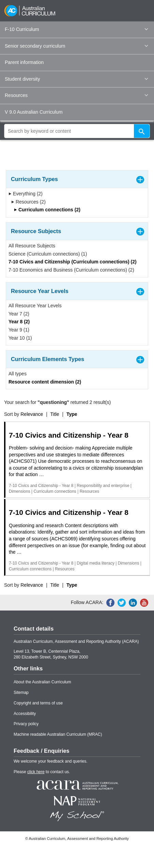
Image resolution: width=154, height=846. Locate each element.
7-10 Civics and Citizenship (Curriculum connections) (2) (73, 261)
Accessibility (25, 713)
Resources (76, 95)
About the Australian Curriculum (42, 682)
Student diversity (76, 79)
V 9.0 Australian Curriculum (34, 112)
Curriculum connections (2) (47, 209)
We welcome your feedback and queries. (51, 761)
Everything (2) (26, 193)
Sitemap (21, 692)
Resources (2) (28, 202)
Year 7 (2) (19, 313)
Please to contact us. (42, 771)
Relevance (31, 414)
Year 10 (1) (20, 338)
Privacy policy (26, 723)
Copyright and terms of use (38, 703)
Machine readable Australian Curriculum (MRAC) (58, 734)
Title (54, 414)
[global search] (77, 131)
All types (18, 373)
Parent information (24, 62)
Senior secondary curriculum (76, 46)
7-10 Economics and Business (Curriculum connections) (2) (71, 270)
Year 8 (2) (19, 321)
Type (71, 414)
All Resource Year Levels (35, 305)
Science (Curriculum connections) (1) (48, 254)
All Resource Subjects (32, 245)
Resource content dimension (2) (45, 382)
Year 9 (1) (19, 329)
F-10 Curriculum (76, 29)
